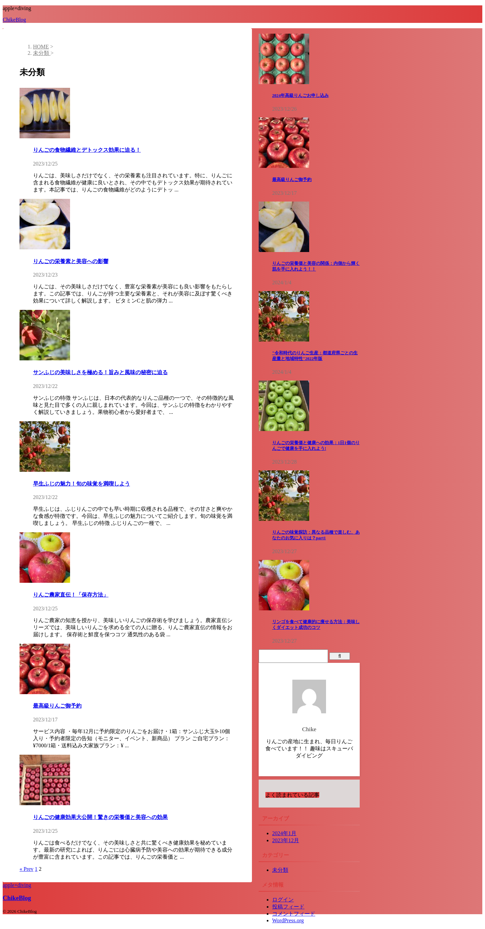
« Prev (26, 869)
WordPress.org (288, 920)
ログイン (283, 899)
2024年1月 (284, 833)
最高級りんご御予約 (57, 706)
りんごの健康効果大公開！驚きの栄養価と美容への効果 (100, 817)
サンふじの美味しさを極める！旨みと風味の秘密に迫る (100, 372)
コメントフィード (293, 914)
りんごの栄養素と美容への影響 (70, 261)
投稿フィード (288, 906)
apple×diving (17, 885)
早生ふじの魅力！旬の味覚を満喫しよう (81, 484)
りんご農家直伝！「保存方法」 (70, 595)
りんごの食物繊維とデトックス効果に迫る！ (87, 150)
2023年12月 (285, 840)
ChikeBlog (14, 20)
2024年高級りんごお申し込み (300, 95)
